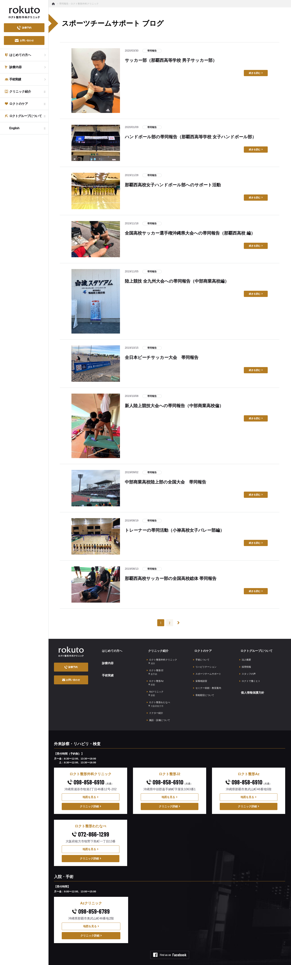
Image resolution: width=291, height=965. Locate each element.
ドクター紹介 (155, 704)
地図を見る (90, 786)
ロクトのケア (202, 649)
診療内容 (106, 660)
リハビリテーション (204, 663)
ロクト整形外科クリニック (162, 659)
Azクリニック (155, 687)
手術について (201, 657)
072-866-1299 (90, 823)
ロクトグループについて (256, 649)
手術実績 (106, 670)
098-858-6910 (91, 771)
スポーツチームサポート (207, 669)
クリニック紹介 (157, 649)
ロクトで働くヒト (249, 675)
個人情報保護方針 (251, 685)
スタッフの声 (247, 669)
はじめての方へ (111, 649)
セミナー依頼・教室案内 (207, 681)
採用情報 (245, 663)
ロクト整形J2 (155, 668)
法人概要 (245, 657)
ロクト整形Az (155, 677)
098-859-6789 (91, 900)
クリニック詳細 (90, 795)
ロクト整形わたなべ (158, 696)
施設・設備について (158, 710)
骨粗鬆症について (203, 687)
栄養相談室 (200, 675)
